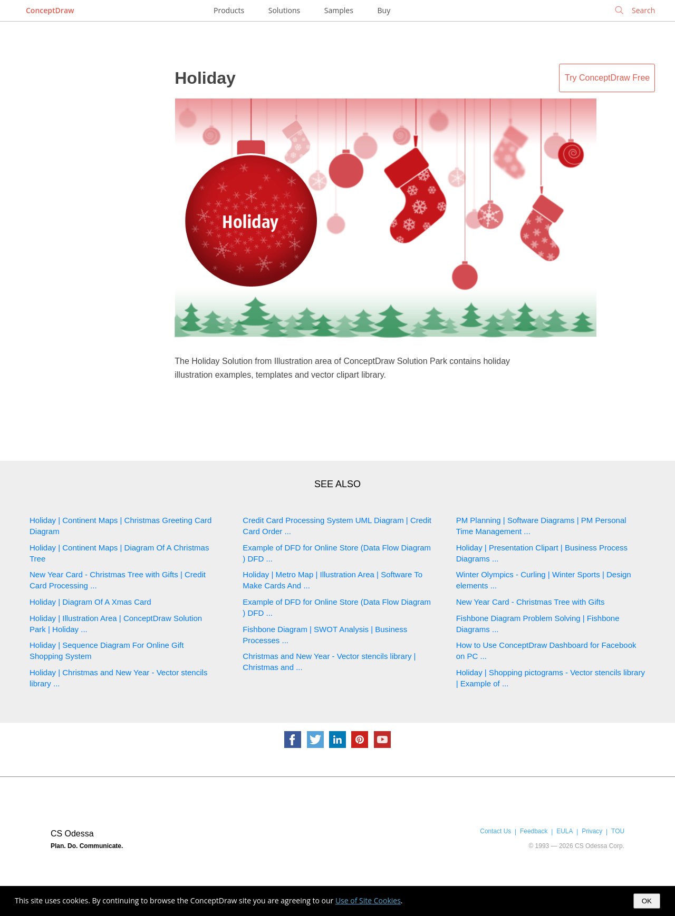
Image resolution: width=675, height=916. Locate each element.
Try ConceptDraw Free (607, 77)
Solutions (284, 10)
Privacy (592, 831)
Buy (384, 10)
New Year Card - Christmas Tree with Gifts (530, 601)
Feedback (533, 831)
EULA (564, 831)
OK (647, 901)
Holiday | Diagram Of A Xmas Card (90, 601)
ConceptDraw (50, 10)
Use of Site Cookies (368, 900)
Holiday (205, 77)
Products (229, 10)
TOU (617, 831)
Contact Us (495, 831)
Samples (338, 10)
